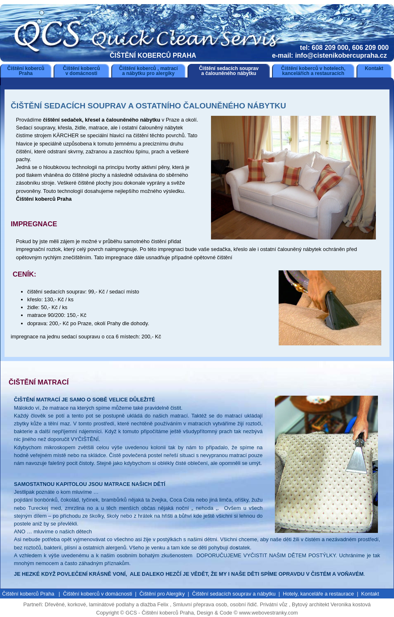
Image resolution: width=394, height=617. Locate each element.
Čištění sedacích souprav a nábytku (234, 594)
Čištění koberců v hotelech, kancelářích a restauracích (313, 71)
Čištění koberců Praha (25, 71)
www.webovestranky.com (268, 613)
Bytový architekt (311, 604)
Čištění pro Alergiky (162, 594)
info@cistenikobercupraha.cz (342, 55)
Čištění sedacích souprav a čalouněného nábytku (229, 71)
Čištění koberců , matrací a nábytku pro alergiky (148, 71)
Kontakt (374, 68)
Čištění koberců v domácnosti (81, 71)
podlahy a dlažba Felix (142, 604)
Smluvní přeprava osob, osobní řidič (215, 604)
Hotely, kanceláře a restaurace (318, 594)
